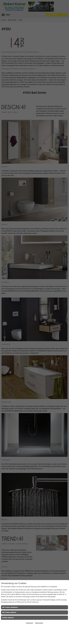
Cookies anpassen (8, 617)
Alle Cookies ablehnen (9, 612)
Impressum (29, 623)
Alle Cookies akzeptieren (10, 607)
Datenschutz (39, 623)
